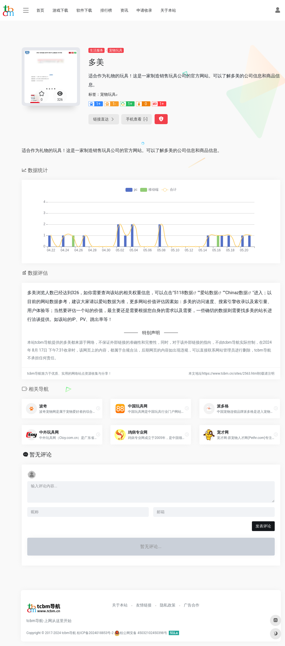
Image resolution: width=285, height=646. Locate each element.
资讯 (124, 10)
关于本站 (168, 10)
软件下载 (84, 10)
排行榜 (106, 10)
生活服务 (96, 50)
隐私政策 (167, 605)
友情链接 (144, 605)
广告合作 (191, 605)
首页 (40, 10)
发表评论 (263, 526)
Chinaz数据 (236, 292)
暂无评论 (40, 454)
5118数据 (183, 292)
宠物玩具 (115, 50)
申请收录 (144, 10)
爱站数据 (209, 292)
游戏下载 (60, 10)
